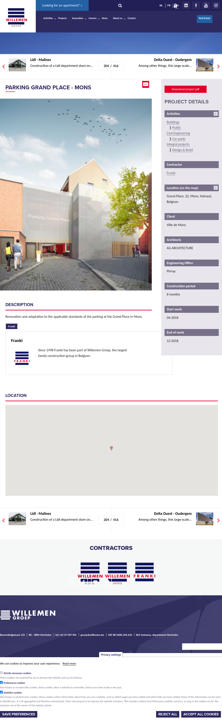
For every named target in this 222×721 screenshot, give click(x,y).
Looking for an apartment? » (62, 5)
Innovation (77, 18)
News (105, 18)
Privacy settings (111, 654)
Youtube (206, 5)
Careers (92, 18)
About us (117, 18)
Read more (69, 663)
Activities (48, 18)
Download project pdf (185, 89)
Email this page (146, 84)
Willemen (16, 18)
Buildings (173, 122)
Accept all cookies (201, 714)
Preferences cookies (14, 682)
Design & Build (182, 150)
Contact (132, 18)
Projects (62, 18)
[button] (111, 448)
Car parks (178, 139)
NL (161, 5)
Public (176, 127)
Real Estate (204, 18)
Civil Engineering (178, 133)
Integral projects (178, 144)
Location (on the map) (182, 188)
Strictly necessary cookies (17, 673)
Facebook (196, 5)
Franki (12, 326)
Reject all (167, 714)
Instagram (216, 5)
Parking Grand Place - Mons (48, 87)
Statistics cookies (13, 692)
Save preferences (18, 714)
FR (168, 5)
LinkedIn (186, 5)
